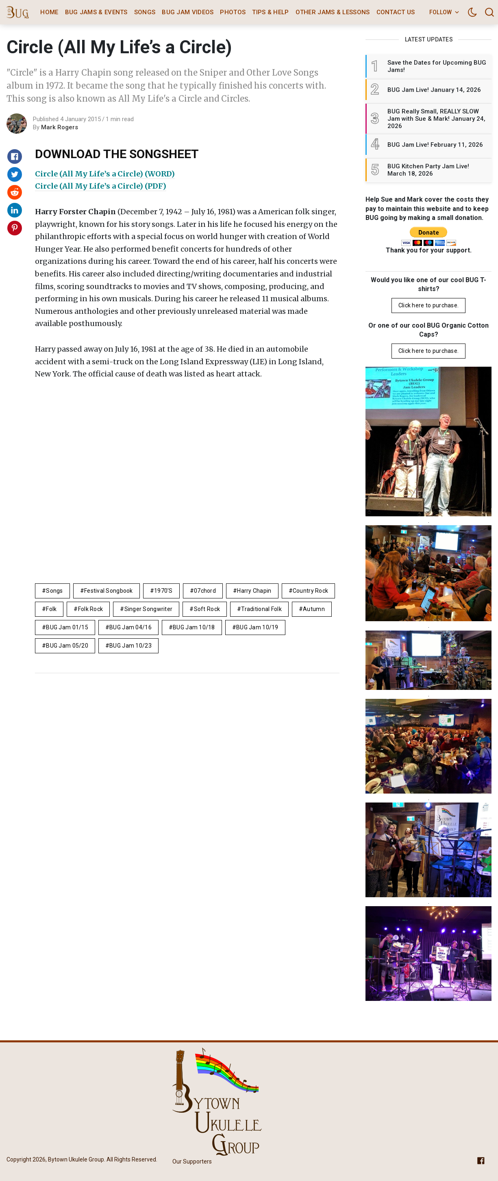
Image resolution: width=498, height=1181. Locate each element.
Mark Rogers (59, 127)
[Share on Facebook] (14, 156)
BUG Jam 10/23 (130, 645)
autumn (314, 609)
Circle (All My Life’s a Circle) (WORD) (105, 173)
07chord (205, 590)
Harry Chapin (254, 590)
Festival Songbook (108, 590)
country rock (310, 590)
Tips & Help (270, 12)
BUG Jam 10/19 (257, 627)
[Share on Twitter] (14, 174)
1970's (163, 590)
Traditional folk (261, 609)
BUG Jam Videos (187, 12)
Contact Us (395, 12)
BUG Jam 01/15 (67, 627)
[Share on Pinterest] (14, 228)
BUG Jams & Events (96, 12)
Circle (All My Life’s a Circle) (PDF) (100, 186)
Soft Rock (207, 609)
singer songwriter (148, 609)
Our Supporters (192, 1161)
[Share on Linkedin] (14, 210)
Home (49, 12)
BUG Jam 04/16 (130, 627)
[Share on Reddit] (14, 192)
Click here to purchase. (428, 305)
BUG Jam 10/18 (194, 627)
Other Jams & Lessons (333, 12)
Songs (145, 12)
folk (51, 609)
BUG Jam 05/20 (67, 645)
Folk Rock (90, 609)
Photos (233, 12)
